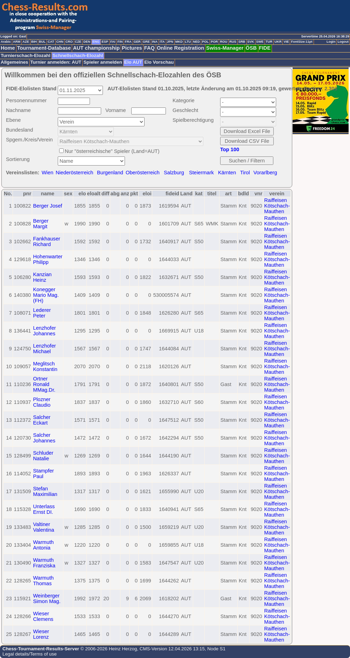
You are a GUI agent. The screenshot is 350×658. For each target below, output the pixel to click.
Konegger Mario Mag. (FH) (46, 295)
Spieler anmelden (102, 62)
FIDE (265, 48)
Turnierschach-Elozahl (25, 55)
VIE (286, 41)
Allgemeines (14, 62)
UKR (277, 41)
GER (137, 41)
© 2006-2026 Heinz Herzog (108, 648)
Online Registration (180, 48)
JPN (170, 41)
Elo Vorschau (159, 62)
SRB (241, 41)
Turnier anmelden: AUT (56, 62)
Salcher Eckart (42, 420)
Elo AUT (133, 62)
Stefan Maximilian (45, 491)
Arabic (6, 41)
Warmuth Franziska (44, 562)
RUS (232, 41)
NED (196, 41)
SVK (250, 41)
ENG (95, 41)
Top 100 (229, 149)
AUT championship (96, 48)
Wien (47, 172)
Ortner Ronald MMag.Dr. (44, 384)
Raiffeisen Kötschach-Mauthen (277, 205)
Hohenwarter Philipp (48, 259)
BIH (34, 41)
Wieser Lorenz (41, 634)
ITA (162, 41)
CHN (59, 41)
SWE (260, 41)
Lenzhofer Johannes (44, 330)
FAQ (149, 48)
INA (155, 41)
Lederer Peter (42, 312)
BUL (42, 41)
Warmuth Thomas (43, 580)
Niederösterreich (74, 172)
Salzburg (174, 172)
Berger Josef (47, 206)
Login (331, 41)
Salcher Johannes (44, 437)
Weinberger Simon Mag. (47, 598)
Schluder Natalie (43, 455)
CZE (78, 41)
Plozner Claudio (42, 402)
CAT (51, 41)
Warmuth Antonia (43, 545)
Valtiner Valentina (43, 527)
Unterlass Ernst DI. (44, 509)
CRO (69, 41)
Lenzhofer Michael (44, 348)
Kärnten (227, 172)
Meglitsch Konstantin (45, 366)
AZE (25, 41)
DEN (86, 41)
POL (205, 41)
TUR (269, 41)
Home (8, 48)
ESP (105, 41)
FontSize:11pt (301, 41)
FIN (119, 41)
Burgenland (110, 172)
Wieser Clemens (43, 616)
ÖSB (251, 48)
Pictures (132, 48)
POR (214, 41)
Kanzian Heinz (42, 277)
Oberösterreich (143, 172)
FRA (128, 41)
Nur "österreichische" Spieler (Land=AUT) (112, 151)
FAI (112, 41)
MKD (179, 41)
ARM (16, 41)
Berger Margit (41, 223)
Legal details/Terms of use (29, 654)
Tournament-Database (44, 48)
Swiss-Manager (225, 48)
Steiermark (201, 172)
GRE (146, 41)
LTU (188, 41)
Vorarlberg (265, 172)
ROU (223, 41)
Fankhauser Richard (46, 241)
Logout (343, 41)
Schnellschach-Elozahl (77, 55)
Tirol (245, 172)
